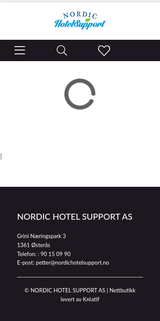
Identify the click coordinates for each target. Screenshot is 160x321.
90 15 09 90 (55, 253)
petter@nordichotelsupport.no (72, 262)
